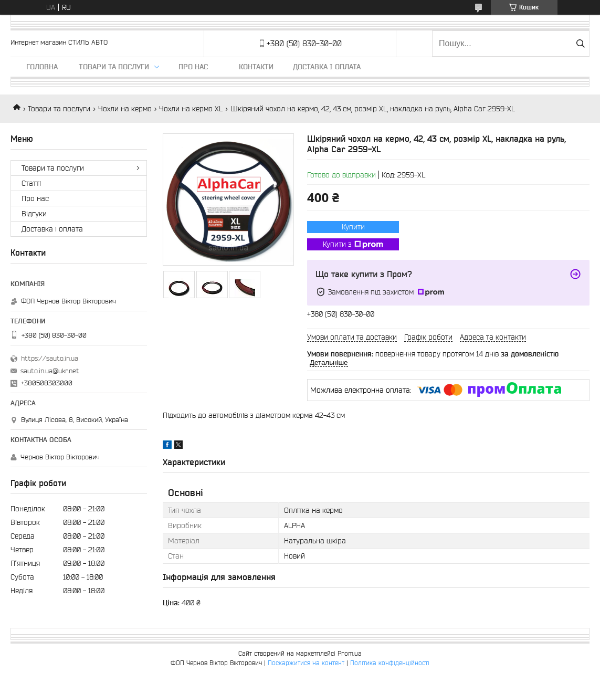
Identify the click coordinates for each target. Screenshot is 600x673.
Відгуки (34, 213)
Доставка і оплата (327, 66)
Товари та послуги (114, 66)
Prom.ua (350, 653)
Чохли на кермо (125, 108)
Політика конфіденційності (389, 662)
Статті (31, 183)
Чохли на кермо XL (191, 108)
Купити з (353, 244)
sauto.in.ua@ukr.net (49, 371)
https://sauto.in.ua (49, 358)
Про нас (193, 66)
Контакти (256, 66)
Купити (353, 227)
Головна (42, 66)
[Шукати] (580, 43)
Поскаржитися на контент (306, 662)
